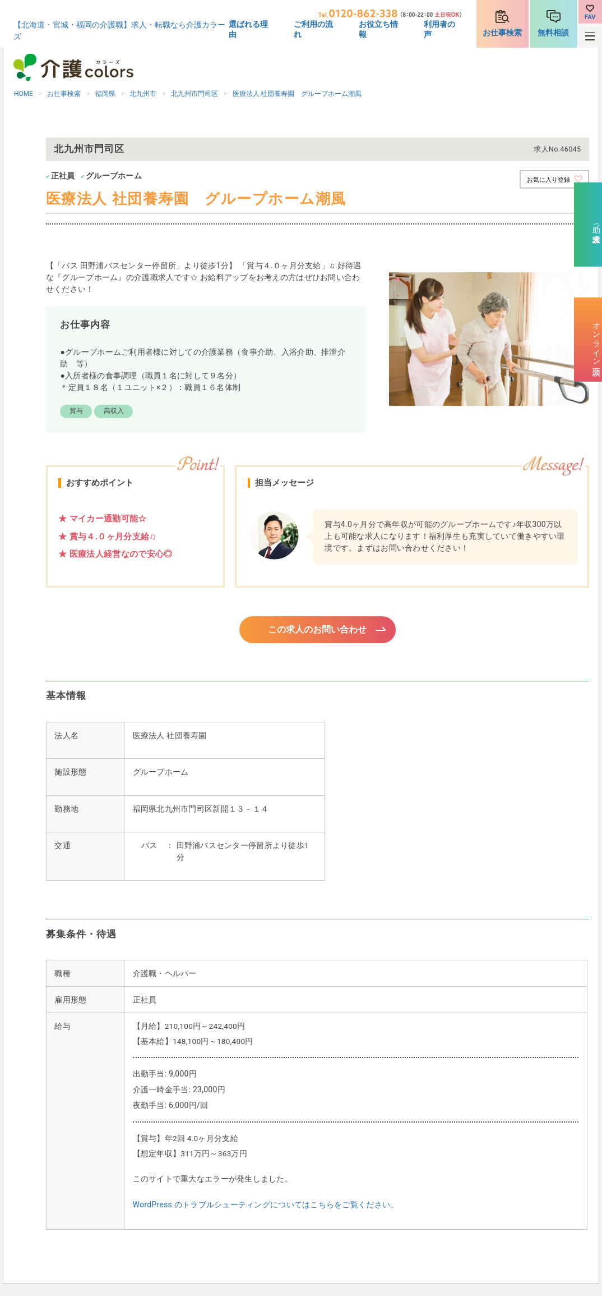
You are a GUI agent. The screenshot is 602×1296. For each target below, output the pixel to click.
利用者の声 (439, 29)
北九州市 (142, 94)
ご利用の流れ (313, 29)
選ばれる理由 (248, 29)
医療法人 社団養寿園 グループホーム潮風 (297, 94)
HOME (23, 94)
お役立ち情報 (378, 29)
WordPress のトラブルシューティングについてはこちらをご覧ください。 (266, 1206)
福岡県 (105, 94)
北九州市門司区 (194, 94)
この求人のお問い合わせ (317, 630)
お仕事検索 (502, 32)
